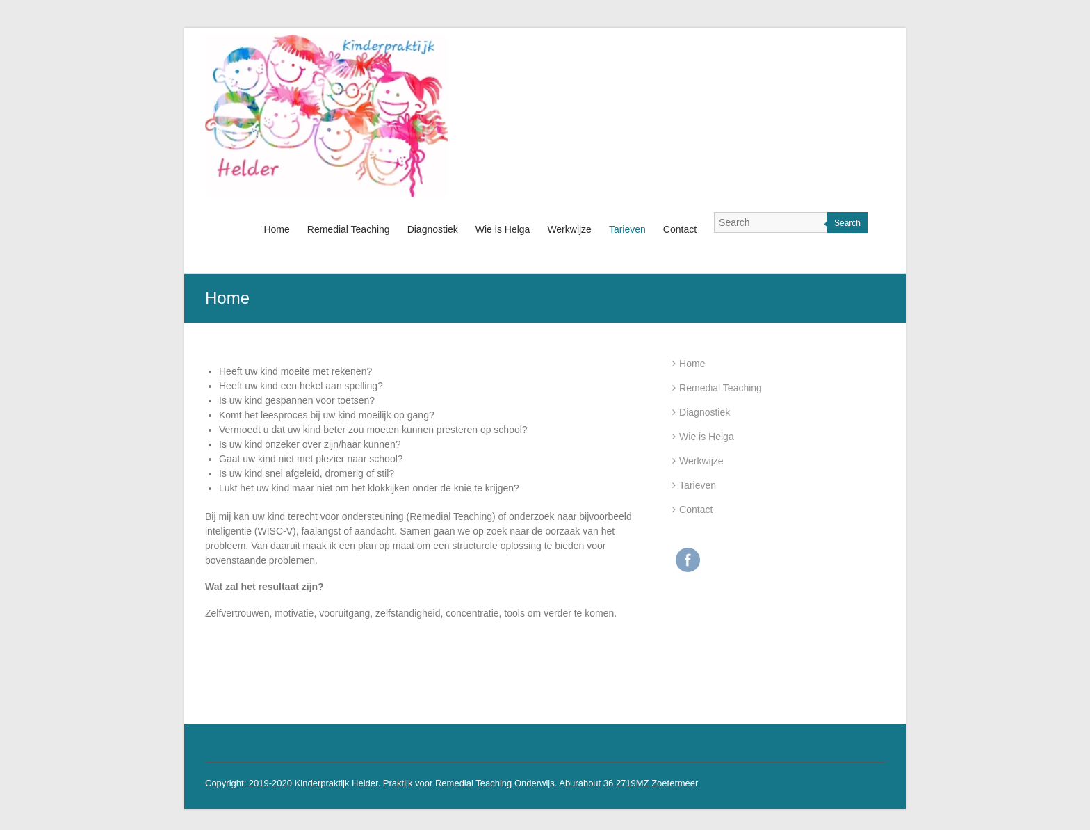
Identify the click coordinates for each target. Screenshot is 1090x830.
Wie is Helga (502, 229)
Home (276, 229)
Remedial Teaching (348, 229)
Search (847, 223)
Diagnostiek (432, 229)
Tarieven (627, 229)
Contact (680, 229)
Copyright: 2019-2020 (250, 783)
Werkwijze (569, 229)
